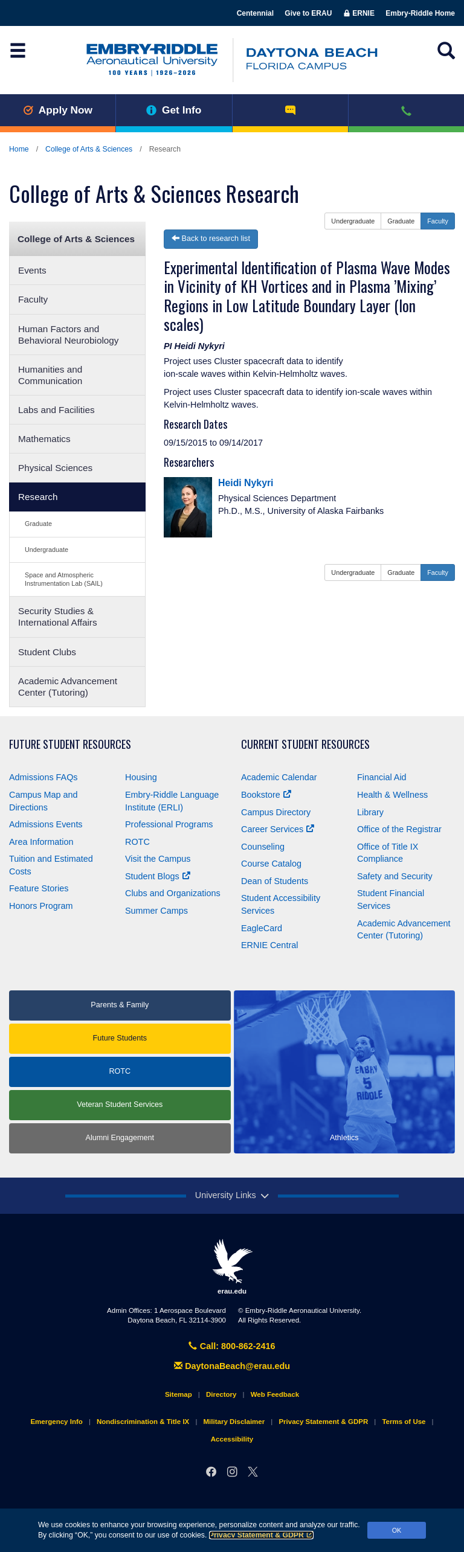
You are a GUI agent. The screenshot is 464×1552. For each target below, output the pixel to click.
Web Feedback (275, 1394)
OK (397, 1530)
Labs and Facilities (56, 410)
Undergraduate (46, 549)
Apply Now (57, 110)
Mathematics (44, 439)
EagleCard (261, 928)
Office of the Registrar (399, 829)
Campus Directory (276, 812)
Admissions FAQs (43, 777)
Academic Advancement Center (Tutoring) (67, 686)
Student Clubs (47, 652)
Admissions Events (46, 824)
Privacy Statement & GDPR (261, 1535)
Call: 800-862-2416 (231, 1346)
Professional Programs (169, 824)
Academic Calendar (279, 777)
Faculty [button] (437, 221)
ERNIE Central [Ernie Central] (269, 945)
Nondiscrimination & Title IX (143, 1421)
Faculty (33, 299)
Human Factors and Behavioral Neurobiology (68, 334)
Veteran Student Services (120, 1104)
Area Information (41, 842)
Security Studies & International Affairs (57, 616)
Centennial (255, 13)
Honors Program (41, 906)
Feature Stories (38, 888)
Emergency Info (56, 1421)
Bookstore (266, 795)
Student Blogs (157, 876)
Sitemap (178, 1394)
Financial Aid (382, 777)
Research (37, 497)
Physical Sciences (55, 468)
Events (32, 270)
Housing (141, 777)
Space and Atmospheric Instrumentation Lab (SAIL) (64, 578)
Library (370, 812)
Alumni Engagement (120, 1138)
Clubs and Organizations (173, 893)
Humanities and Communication (50, 375)
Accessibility (232, 1439)
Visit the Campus (158, 859)
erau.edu (232, 1266)
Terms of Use (403, 1421)
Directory (221, 1394)
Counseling (263, 846)
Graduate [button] (400, 221)
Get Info (173, 110)
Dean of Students (274, 881)
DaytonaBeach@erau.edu (232, 1366)
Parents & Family (120, 1005)
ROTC (137, 842)
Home (19, 149)
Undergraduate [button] (353, 221)
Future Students (119, 1038)
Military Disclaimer (234, 1421)
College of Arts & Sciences (88, 149)
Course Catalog (271, 863)
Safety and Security (395, 876)
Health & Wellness (392, 795)
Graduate (38, 523)
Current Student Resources (305, 744)
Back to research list (211, 238)
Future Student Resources (70, 744)
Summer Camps (156, 910)
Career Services (277, 829)
